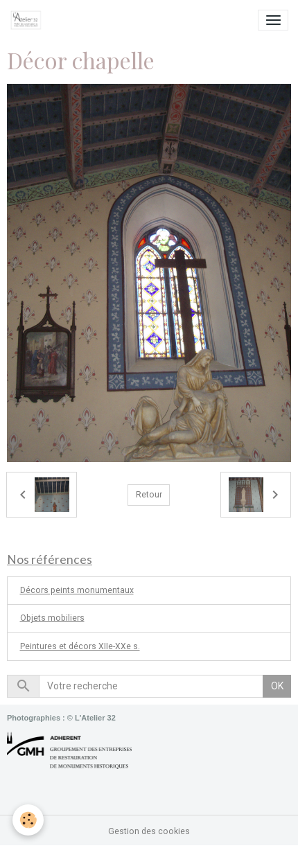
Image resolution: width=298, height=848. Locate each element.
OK (277, 685)
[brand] (28, 20)
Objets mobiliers (52, 618)
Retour (149, 495)
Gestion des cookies (149, 831)
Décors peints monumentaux (77, 590)
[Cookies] (28, 820)
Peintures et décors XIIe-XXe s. (80, 646)
